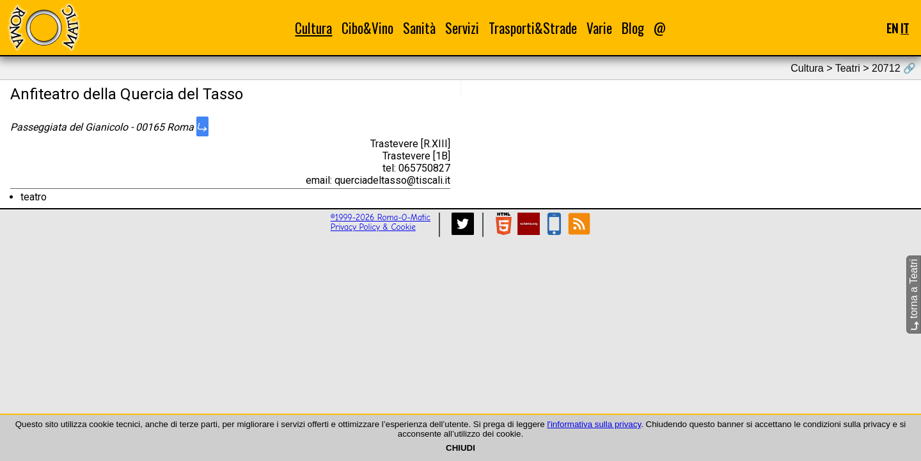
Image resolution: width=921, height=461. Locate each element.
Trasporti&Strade (533, 28)
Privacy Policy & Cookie (373, 227)
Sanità (419, 28)
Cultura (313, 28)
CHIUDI (460, 448)
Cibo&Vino (367, 28)
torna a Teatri (913, 294)
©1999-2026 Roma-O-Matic (380, 217)
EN (892, 27)
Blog (633, 28)
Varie (599, 28)
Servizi (462, 28)
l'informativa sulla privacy (594, 424)
